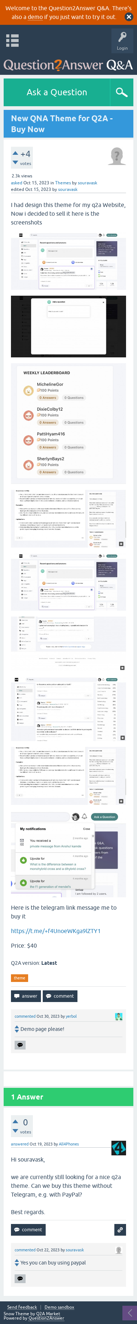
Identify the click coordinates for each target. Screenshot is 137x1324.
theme (19, 978)
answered (19, 1144)
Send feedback (22, 1307)
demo (35, 17)
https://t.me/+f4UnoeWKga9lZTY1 (56, 931)
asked (16, 182)
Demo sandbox (59, 1307)
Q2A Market (48, 1313)
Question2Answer (46, 1318)
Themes (63, 182)
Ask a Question (57, 92)
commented (25, 1016)
